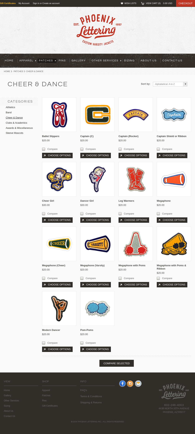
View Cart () (159, 3)
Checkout (186, 3)
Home (7, 71)
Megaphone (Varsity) (92, 265)
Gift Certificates (50, 405)
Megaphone (164, 200)
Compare (52, 149)
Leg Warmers (126, 200)
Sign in (36, 3)
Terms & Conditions (91, 396)
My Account (24, 3)
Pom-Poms (86, 330)
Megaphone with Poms (132, 265)
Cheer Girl (48, 200)
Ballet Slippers (50, 136)
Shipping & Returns (91, 402)
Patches (18, 71)
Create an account (50, 3)
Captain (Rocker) (128, 136)
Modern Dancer (51, 330)
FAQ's (83, 390)
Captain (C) (86, 136)
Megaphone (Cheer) (53, 265)
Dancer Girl (87, 200)
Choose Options (59, 155)
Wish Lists (130, 3)
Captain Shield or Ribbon (171, 136)
